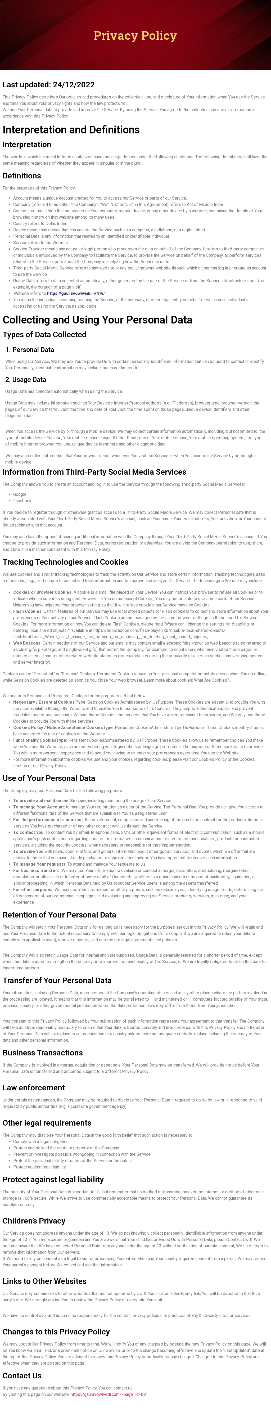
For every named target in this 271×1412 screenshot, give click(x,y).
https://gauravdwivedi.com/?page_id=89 (108, 1394)
